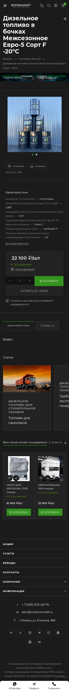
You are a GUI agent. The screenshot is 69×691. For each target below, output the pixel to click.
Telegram (39, 633)
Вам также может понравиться (25, 442)
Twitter (20, 633)
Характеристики (19, 325)
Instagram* (30, 633)
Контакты (11, 572)
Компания (11, 581)
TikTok (39, 642)
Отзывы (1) (47, 325)
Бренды (9, 562)
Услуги (8, 553)
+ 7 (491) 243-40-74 (35, 604)
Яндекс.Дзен (30, 642)
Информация (13, 591)
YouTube (49, 633)
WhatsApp (58, 633)
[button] (33, 154)
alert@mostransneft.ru (37, 612)
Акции (8, 544)
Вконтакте (11, 633)
